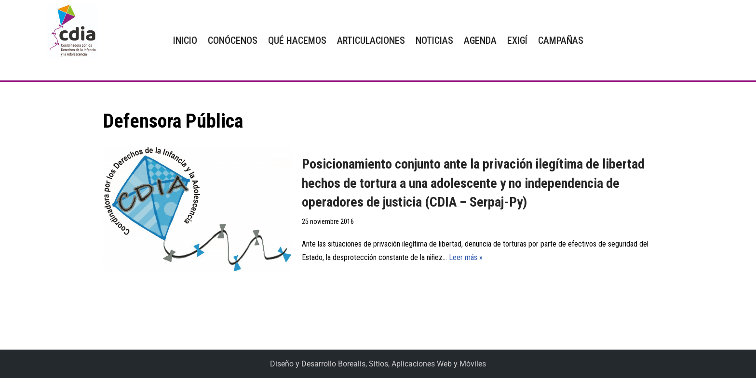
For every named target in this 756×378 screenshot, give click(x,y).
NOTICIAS (434, 40)
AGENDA (480, 40)
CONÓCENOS (232, 40)
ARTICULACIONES (371, 40)
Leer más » (466, 257)
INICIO (185, 40)
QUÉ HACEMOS (297, 40)
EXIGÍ (517, 40)
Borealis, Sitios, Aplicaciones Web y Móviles (412, 363)
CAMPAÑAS (560, 40)
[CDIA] (70, 31)
